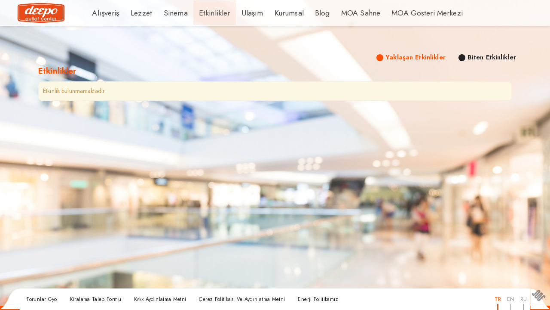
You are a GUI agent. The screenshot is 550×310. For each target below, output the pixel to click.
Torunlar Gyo (41, 299)
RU (523, 299)
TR (498, 299)
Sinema (168, 13)
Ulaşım (237, 13)
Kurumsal (271, 13)
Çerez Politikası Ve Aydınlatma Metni (242, 299)
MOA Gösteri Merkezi (399, 13)
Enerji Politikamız (318, 299)
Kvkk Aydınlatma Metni (160, 299)
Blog (302, 13)
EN (510, 299)
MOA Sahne (339, 13)
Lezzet (137, 13)
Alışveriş (104, 13)
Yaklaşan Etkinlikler (415, 57)
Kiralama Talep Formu (95, 299)
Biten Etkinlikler (492, 57)
